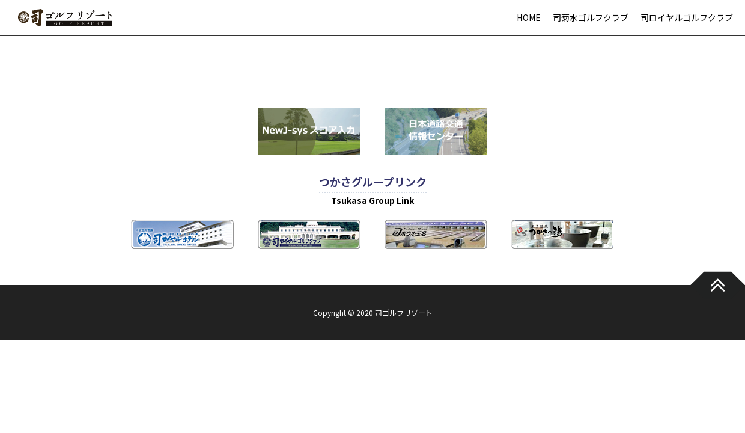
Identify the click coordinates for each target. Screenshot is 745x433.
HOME (529, 17)
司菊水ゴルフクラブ (590, 17)
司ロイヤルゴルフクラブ (686, 17)
